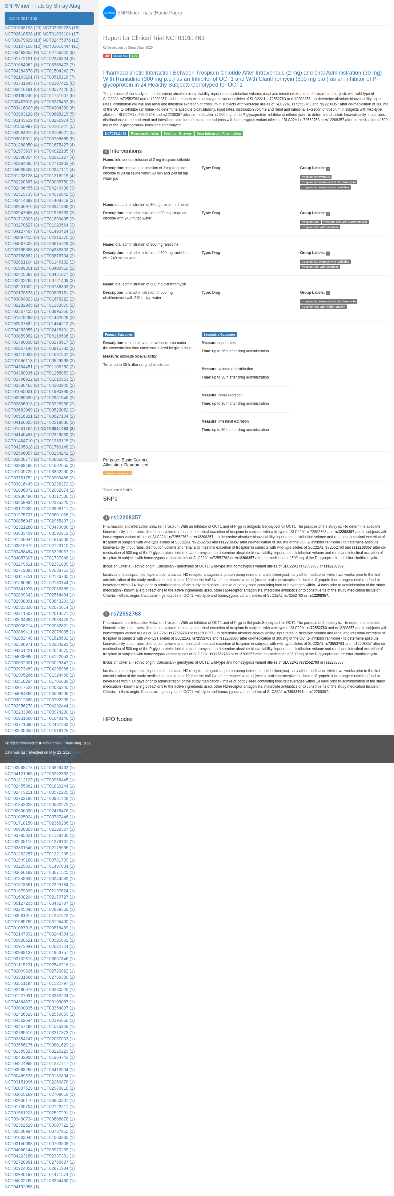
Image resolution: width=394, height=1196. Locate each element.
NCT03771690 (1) (22, 724)
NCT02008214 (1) (22, 625)
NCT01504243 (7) (57, 70)
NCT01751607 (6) (57, 95)
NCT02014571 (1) (57, 613)
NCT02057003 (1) (57, 1038)
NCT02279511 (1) (22, 564)
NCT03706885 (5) (57, 138)
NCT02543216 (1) (57, 964)
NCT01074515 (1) (57, 736)
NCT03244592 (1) (57, 878)
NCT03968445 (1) (57, 779)
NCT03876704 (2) (57, 255)
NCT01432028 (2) (57, 317)
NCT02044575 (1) (57, 650)
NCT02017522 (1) (22, 687)
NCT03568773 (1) (22, 767)
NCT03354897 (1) (57, 1008)
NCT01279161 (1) (57, 841)
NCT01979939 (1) (22, 890)
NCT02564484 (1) (57, 594)
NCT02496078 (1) (22, 989)
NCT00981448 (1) (57, 798)
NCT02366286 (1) (57, 823)
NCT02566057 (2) (22, 453)
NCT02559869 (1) (57, 1014)
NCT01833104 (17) (61, 33)
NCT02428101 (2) (57, 329)
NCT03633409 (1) (22, 533)
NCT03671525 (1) (57, 872)
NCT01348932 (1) (22, 878)
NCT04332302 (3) (57, 249)
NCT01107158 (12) (23, 46)
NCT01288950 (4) (22, 144)
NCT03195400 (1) (57, 921)
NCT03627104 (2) (57, 416)
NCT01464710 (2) (22, 440)
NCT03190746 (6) (22, 95)
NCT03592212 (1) (57, 533)
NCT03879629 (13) (23, 40)
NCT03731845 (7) (22, 83)
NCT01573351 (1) (22, 884)
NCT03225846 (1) (22, 909)
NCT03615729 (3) (57, 243)
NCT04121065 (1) (22, 773)
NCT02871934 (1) (57, 1168)
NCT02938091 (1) (22, 601)
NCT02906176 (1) (22, 1100)
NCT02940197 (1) (22, 1174)
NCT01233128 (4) (22, 175)
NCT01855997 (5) (22, 126)
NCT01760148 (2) (57, 446)
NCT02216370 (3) (57, 237)
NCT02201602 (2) (22, 286)
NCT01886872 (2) (22, 490)
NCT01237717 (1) (57, 1063)
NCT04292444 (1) (57, 705)
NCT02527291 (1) (57, 1112)
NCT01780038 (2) (22, 342)
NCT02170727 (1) (57, 897)
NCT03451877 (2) (57, 274)
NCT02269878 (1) (57, 1081)
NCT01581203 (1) (22, 1112)
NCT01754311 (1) (22, 736)
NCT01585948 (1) (57, 1026)
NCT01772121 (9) (22, 58)
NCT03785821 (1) (22, 835)
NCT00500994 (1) (22, 1131)
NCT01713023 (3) (22, 218)
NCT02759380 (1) (57, 977)
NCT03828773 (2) (22, 459)
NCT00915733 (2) (57, 348)
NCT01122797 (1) (57, 983)
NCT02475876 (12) (61, 40)
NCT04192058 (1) (22, 1186)
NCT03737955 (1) (57, 1131)
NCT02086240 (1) (57, 687)
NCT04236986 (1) (57, 668)
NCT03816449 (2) (22, 483)
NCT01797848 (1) (57, 557)
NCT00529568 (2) (57, 360)
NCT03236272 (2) (57, 483)
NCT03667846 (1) (57, 958)
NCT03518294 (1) (22, 681)
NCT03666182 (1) (22, 872)
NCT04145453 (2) (22, 434)
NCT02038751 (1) (57, 570)
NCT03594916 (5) (22, 132)
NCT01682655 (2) (57, 465)
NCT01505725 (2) (22, 471)
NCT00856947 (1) (22, 520)
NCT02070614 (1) (57, 607)
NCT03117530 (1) (57, 496)
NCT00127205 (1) (22, 903)
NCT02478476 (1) (57, 810)
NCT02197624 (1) (57, 890)
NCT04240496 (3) (57, 188)
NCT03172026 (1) (22, 508)
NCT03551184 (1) (22, 983)
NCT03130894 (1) (57, 1075)
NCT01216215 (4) (57, 175)
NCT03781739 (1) (57, 860)
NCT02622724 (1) (57, 946)
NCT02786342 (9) (57, 52)
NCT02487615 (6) (22, 101)
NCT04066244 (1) (22, 1149)
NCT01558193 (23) (23, 27)
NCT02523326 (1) (22, 607)
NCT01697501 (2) (57, 354)
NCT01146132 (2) (57, 262)
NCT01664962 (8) (22, 64)
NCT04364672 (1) (22, 1001)
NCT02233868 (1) (22, 712)
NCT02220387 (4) (22, 181)
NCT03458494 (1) (22, 551)
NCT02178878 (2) (22, 292)
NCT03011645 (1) (22, 761)
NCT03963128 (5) (22, 114)
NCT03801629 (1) (57, 1044)
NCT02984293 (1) (57, 644)
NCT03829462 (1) (57, 767)
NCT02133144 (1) (57, 582)
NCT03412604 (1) (57, 1069)
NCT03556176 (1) (22, 1044)
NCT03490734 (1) (22, 1118)
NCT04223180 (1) (22, 1155)
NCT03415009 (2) (22, 354)
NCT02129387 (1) (57, 829)
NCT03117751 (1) (22, 576)
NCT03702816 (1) (22, 958)
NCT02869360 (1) (57, 909)
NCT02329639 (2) (57, 434)
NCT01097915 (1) (22, 927)
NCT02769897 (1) (57, 1162)
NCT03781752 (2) (22, 477)
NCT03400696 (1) (57, 755)
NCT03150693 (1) (22, 1143)
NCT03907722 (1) (57, 1125)
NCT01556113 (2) (22, 360)
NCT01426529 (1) (22, 1014)
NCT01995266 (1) (22, 675)
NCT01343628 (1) (22, 804)
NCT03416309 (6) (22, 107)
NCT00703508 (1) (57, 1143)
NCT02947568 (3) (22, 212)
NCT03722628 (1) (22, 742)
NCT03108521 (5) (57, 132)
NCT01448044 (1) (22, 539)
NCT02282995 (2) (22, 305)
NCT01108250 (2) (57, 366)
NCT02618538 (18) (23, 33)
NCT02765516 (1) (22, 1032)
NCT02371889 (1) (57, 564)
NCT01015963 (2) (57, 379)
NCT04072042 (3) (57, 194)
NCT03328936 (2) (57, 403)
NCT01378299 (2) (22, 317)
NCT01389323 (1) (22, 1051)
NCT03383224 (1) (57, 995)
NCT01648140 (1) (57, 718)
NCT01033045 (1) (22, 1137)
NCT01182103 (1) (22, 749)
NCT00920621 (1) (22, 940)
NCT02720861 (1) (22, 1162)
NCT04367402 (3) (22, 243)
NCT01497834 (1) (57, 866)
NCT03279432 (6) (57, 101)
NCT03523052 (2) (57, 410)
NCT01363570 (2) (57, 305)
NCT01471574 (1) (57, 1174)
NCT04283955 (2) (22, 329)
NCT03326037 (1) (57, 551)
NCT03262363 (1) (57, 773)
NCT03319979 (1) (22, 545)
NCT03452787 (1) (57, 903)
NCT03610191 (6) (22, 89)
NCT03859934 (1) (22, 502)
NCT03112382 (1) (57, 742)
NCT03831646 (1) (22, 847)
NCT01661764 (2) (22, 428)
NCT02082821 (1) (57, 625)
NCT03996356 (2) (57, 311)
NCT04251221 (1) (22, 650)
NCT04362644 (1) (22, 1020)
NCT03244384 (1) (57, 934)
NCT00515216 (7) (57, 77)
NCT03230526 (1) (57, 989)
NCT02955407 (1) (57, 520)
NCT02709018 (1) (57, 1094)
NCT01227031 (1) (22, 995)
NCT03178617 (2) (57, 342)
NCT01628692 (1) (57, 638)
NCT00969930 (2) (22, 397)
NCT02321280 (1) (22, 527)
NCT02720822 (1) (57, 971)
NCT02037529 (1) (22, 1088)
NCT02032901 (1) (22, 662)
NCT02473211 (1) (22, 792)
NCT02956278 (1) (22, 705)
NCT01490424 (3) (57, 231)
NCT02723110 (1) (57, 545)
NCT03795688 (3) (22, 249)
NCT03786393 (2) (57, 286)
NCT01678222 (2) (57, 299)
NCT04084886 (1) (22, 693)
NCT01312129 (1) (22, 779)
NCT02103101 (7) (22, 77)
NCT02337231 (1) (57, 1155)
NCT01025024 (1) (22, 816)
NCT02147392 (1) (22, 934)
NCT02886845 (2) (57, 459)
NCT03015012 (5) (22, 138)
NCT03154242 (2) (57, 453)
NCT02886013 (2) (22, 403)
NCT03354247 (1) (22, 1038)
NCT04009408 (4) (22, 169)
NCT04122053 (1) (57, 656)
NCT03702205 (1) (57, 699)
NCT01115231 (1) (22, 964)
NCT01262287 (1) (22, 853)
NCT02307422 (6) (57, 83)
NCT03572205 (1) (57, 792)
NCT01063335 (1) (57, 1137)
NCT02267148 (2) (22, 348)
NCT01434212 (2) (57, 323)
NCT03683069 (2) (22, 410)
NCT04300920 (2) (57, 385)
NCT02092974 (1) (57, 490)
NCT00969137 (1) (22, 952)
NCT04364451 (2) (22, 366)
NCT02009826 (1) (22, 971)
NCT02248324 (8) (57, 58)
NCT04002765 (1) (22, 1180)
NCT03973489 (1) (22, 668)
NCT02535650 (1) (22, 730)
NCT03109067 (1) (57, 1001)
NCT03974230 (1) (57, 712)
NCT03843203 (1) (57, 601)
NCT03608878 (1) (57, 1118)
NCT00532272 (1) (57, 804)
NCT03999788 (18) (61, 27)
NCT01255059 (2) (57, 373)
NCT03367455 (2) (22, 311)
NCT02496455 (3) (22, 188)
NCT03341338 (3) (57, 206)
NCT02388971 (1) (22, 644)
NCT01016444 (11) (61, 46)
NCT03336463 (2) (22, 385)
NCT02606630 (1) (22, 810)
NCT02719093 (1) (22, 570)
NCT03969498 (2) (22, 465)
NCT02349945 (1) (22, 755)
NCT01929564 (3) (57, 225)
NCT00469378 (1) (22, 1075)
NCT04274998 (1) (22, 1063)
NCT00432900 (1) (22, 1057)
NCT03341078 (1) (22, 588)
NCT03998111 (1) (57, 508)
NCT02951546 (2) (57, 397)
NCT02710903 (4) (57, 163)
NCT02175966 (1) (57, 847)
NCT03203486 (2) (57, 477)
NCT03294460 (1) (57, 1180)
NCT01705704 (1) (22, 1106)
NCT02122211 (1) (57, 1106)
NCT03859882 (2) (22, 336)
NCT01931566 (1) (22, 718)
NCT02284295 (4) (22, 163)
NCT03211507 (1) (22, 613)
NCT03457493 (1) (22, 1026)
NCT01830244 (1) (57, 786)
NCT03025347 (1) (57, 662)
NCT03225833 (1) (22, 866)
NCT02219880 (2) (57, 422)
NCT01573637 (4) (22, 151)
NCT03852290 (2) (57, 471)
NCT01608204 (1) (22, 897)
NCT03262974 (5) (57, 120)
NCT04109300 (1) (57, 749)
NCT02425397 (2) (22, 274)
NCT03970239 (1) (57, 1149)
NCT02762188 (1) (22, 798)
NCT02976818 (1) (57, 1088)
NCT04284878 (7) (22, 70)
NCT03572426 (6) (57, 89)
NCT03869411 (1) (22, 631)
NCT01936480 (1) (22, 496)
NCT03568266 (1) (22, 1069)
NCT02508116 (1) (22, 841)
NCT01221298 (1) (57, 853)
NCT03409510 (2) (57, 268)
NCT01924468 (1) (57, 675)
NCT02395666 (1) (57, 1020)
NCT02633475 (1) (57, 619)
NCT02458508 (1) (57, 761)
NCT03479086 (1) (57, 527)
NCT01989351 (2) (22, 268)
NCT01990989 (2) (57, 391)
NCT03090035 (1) (22, 1008)
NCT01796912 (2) (22, 379)
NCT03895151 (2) (57, 292)
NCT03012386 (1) (22, 699)
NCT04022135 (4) (57, 151)
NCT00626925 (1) (22, 829)
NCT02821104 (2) (22, 262)
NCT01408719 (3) (57, 200)
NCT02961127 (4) (57, 157)
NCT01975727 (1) (22, 514)
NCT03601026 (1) (57, 514)
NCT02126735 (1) (57, 576)
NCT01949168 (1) (22, 860)
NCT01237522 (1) (57, 915)
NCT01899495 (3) (57, 218)
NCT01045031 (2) (22, 391)
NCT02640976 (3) (22, 206)
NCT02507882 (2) (22, 323)
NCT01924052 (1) (22, 1168)
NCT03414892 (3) (22, 200)
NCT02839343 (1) (22, 594)
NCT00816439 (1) (57, 927)
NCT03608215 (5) (57, 114)
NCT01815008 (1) (57, 539)
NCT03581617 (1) (22, 915)
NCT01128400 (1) (57, 835)
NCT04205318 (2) (22, 446)
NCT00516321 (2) (22, 416)
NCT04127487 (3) (22, 231)
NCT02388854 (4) (22, 157)
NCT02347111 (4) (57, 169)
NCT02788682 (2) (22, 255)
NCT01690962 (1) (22, 582)
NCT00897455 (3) (22, 237)
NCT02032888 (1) (57, 588)
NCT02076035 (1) (57, 631)
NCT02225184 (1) (57, 884)
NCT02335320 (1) (57, 502)
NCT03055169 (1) (22, 1094)
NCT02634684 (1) (22, 619)
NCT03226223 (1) (57, 1051)
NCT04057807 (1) (22, 557)
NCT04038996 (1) (22, 656)
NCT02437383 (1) (57, 724)
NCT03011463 (23, 18)
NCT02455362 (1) (22, 786)
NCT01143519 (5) (22, 120)
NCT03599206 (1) (57, 693)
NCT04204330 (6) (57, 107)
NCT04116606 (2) (57, 336)
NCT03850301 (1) (57, 1100)
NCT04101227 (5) (57, 126)
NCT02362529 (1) (22, 1125)
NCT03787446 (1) (57, 816)
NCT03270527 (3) (22, 225)
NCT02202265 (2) (22, 280)
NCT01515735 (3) (22, 194)
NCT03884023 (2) (22, 299)
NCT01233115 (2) (57, 440)
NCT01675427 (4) (57, 144)
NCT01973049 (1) (22, 946)
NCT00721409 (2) (57, 280)
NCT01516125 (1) (57, 730)
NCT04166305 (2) (22, 422)
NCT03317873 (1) (57, 1032)
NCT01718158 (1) (22, 823)
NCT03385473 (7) (57, 64)
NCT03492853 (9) (22, 52)
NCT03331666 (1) (22, 977)
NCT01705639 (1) (57, 681)
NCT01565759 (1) (22, 921)
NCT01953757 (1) (57, 952)
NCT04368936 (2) (22, 373)
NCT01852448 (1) (22, 638)
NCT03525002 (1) (57, 940)
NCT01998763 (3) (57, 212)
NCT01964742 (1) (57, 1057)
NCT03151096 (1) (22, 1081)
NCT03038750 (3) (57, 181)
